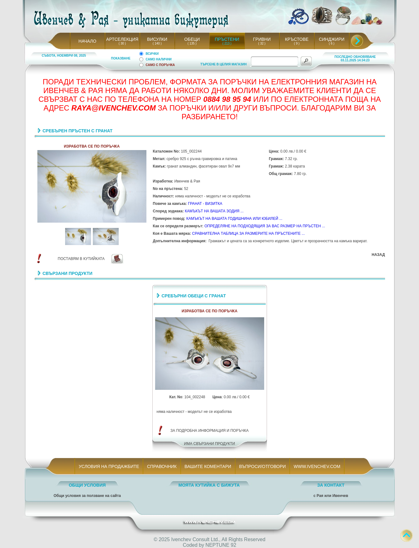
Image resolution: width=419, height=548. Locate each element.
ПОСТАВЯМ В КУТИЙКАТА (81, 259)
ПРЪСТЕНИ (227, 39)
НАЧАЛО (87, 41)
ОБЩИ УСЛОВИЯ (87, 485)
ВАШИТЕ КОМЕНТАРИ (208, 466)
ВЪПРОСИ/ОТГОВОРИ (262, 466)
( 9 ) (296, 43)
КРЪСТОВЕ (297, 39)
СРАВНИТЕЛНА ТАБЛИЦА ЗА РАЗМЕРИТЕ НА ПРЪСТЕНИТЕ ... (248, 233)
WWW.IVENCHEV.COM (317, 466)
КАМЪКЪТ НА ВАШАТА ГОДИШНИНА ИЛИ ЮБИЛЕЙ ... (234, 218)
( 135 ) (192, 43)
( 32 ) (261, 43)
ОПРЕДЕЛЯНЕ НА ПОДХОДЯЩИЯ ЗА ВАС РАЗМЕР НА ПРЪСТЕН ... (264, 226)
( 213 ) (227, 43)
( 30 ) (122, 43)
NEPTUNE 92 (221, 545)
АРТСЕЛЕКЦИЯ (122, 39)
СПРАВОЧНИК (161, 466)
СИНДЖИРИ (331, 39)
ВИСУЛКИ (157, 39)
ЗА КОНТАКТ (331, 485)
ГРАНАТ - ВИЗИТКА (205, 203)
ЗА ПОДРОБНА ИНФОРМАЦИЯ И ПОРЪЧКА (209, 430)
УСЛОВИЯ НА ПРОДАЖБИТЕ (109, 466)
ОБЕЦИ (192, 39)
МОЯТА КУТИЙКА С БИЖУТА (209, 485)
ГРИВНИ (262, 39)
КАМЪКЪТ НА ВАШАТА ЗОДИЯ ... (214, 211)
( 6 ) (331, 43)
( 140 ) (157, 43)
